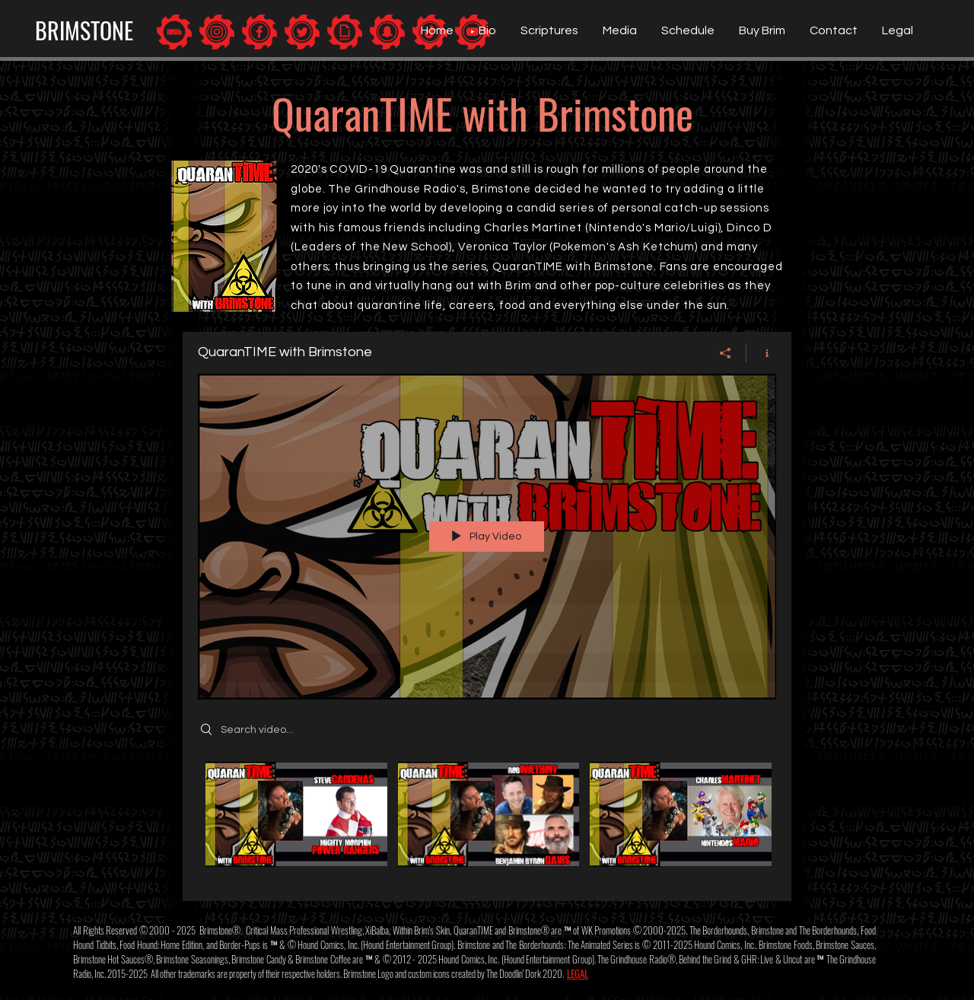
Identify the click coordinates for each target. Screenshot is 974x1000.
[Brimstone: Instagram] (216, 31)
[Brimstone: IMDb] (174, 31)
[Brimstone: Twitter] (302, 31)
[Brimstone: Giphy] (344, 31)
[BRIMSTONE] (83, 30)
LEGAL (577, 973)
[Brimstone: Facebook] (259, 31)
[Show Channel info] (761, 353)
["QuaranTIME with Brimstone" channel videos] (487, 820)
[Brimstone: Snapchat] (387, 31)
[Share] (725, 353)
